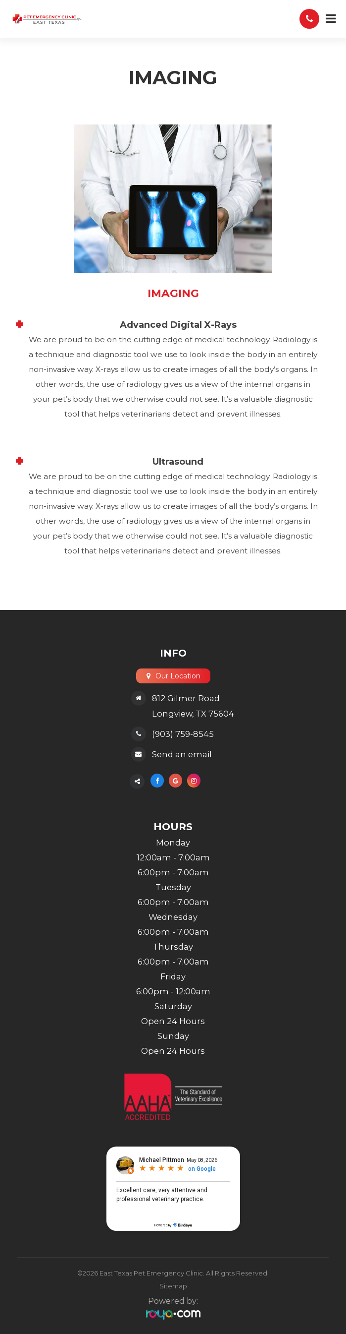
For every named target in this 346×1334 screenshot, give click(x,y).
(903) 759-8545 (183, 734)
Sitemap (173, 1286)
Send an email (182, 754)
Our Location (177, 675)
